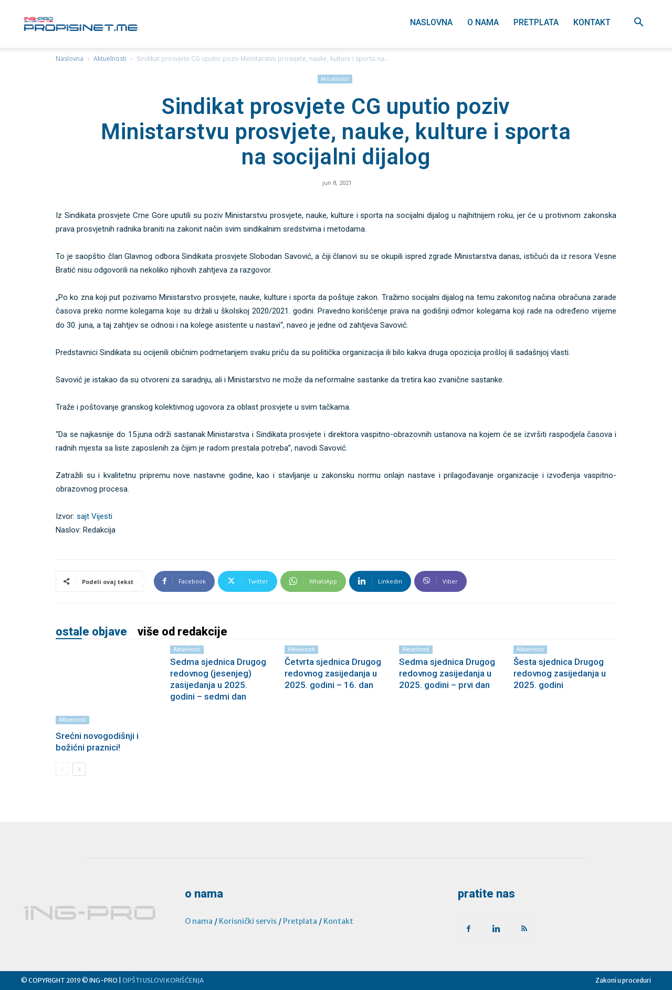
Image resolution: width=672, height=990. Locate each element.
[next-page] (79, 769)
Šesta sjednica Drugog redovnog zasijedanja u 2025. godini (559, 673)
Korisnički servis (248, 921)
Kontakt (592, 22)
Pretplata (536, 22)
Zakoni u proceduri (623, 980)
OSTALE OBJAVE (91, 632)
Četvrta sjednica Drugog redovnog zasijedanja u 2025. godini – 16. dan (333, 673)
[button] (638, 23)
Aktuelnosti (110, 58)
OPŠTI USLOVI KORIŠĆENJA (163, 980)
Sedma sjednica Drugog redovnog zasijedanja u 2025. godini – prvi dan (447, 673)
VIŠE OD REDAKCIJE (182, 632)
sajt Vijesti (94, 516)
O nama (483, 22)
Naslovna (431, 22)
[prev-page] (62, 769)
